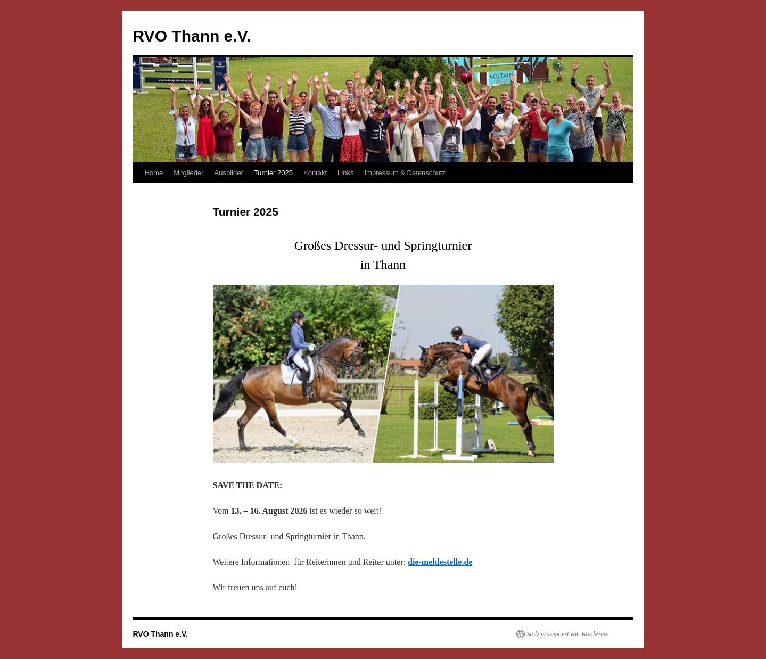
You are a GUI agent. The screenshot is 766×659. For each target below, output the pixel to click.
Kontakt (315, 173)
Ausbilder (229, 173)
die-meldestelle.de (440, 561)
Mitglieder (188, 173)
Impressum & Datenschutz (404, 173)
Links (345, 173)
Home (154, 173)
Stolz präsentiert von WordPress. (569, 634)
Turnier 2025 (273, 173)
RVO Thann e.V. (192, 36)
